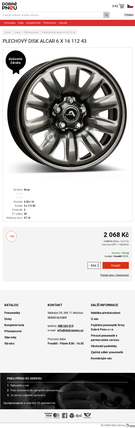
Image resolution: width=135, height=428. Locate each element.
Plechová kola (31, 32)
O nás (94, 319)
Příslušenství (49, 23)
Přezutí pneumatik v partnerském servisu (105, 338)
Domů (8, 32)
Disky (21, 23)
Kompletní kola (33, 23)
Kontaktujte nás (101, 358)
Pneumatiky (9, 23)
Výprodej (63, 23)
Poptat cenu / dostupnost (115, 275)
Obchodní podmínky (104, 346)
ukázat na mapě (57, 317)
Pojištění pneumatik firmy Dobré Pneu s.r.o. (107, 327)
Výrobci (9, 343)
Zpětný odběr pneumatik (107, 352)
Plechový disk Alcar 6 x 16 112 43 (58, 32)
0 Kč (118, 6)
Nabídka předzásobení (105, 313)
